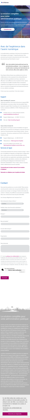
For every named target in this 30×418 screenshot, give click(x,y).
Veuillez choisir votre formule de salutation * (11, 207)
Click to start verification (14, 270)
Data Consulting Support (14, 120)
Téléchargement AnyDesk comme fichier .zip (14, 145)
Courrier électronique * (6, 228)
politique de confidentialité (12, 256)
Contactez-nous (7, 29)
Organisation (4, 236)
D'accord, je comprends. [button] (15, 414)
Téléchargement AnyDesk (17, 140)
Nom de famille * (4, 221)
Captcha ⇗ (22, 271)
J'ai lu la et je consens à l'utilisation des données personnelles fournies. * (14, 260)
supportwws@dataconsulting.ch (11, 114)
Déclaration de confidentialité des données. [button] (12, 408)
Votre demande (4, 243)
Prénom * (3, 214)
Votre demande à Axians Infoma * (8, 201)
